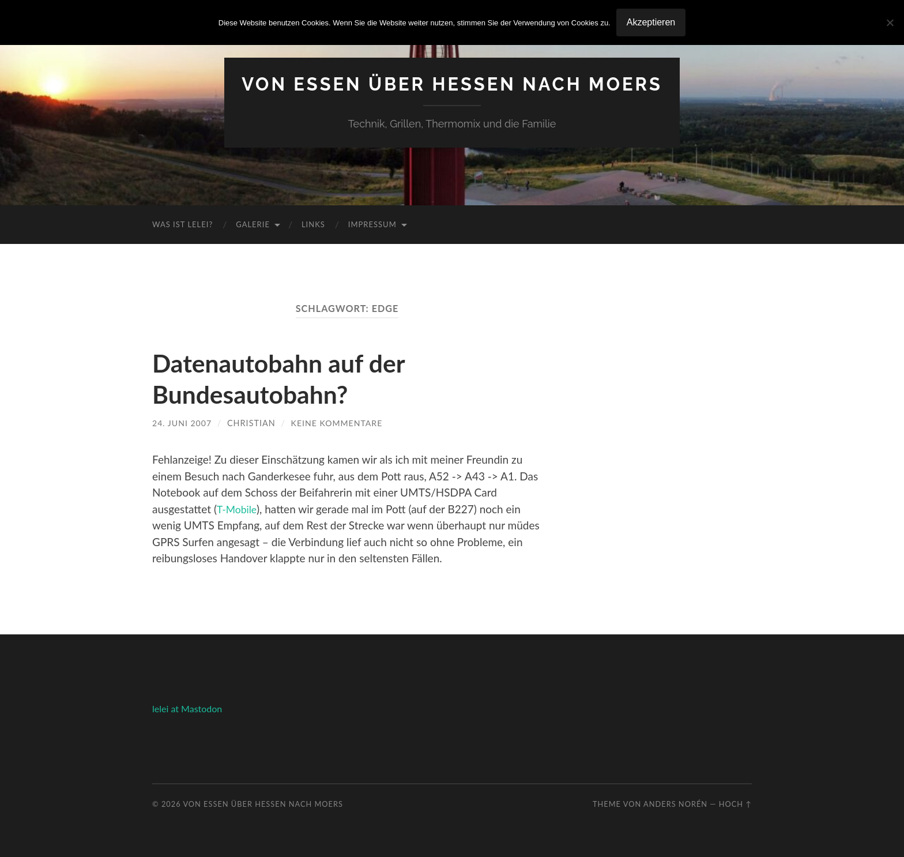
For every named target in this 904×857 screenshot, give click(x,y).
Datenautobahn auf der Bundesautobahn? (285, 378)
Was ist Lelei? (182, 224)
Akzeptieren (651, 22)
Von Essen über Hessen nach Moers (452, 84)
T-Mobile (238, 508)
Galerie (253, 224)
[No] (889, 22)
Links (313, 224)
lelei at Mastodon (187, 707)
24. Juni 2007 (182, 423)
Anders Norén (675, 803)
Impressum (372, 224)
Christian (252, 423)
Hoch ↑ (735, 803)
